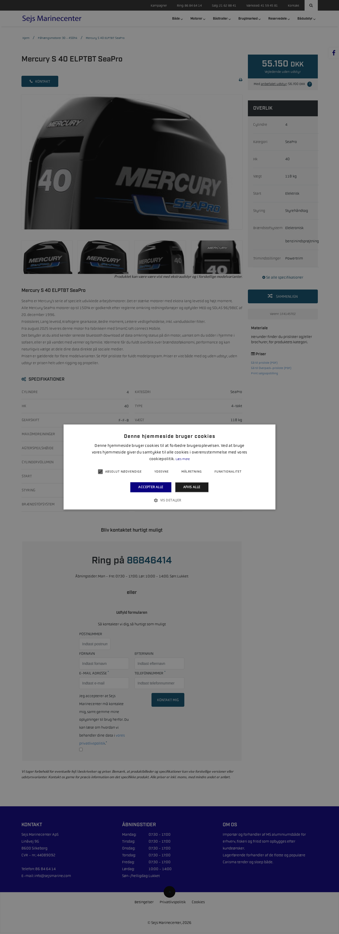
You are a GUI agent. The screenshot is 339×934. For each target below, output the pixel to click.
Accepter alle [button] (150, 487)
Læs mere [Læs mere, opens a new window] (183, 459)
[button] (169, 500)
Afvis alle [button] (191, 487)
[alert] (169, 467)
